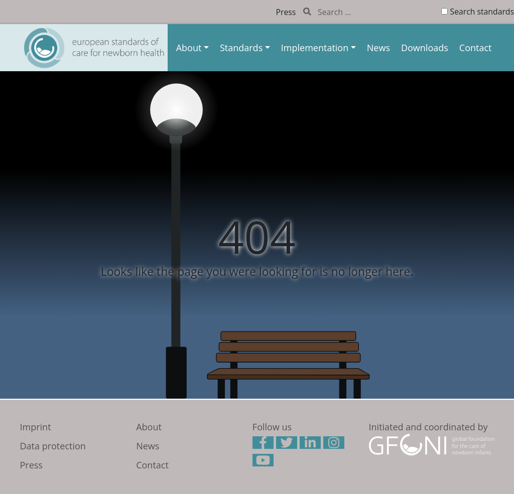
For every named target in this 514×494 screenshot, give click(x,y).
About (189, 48)
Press (286, 12)
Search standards (482, 11)
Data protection (53, 446)
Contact (475, 48)
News (378, 48)
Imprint (35, 427)
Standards (241, 48)
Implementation (314, 48)
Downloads (424, 48)
